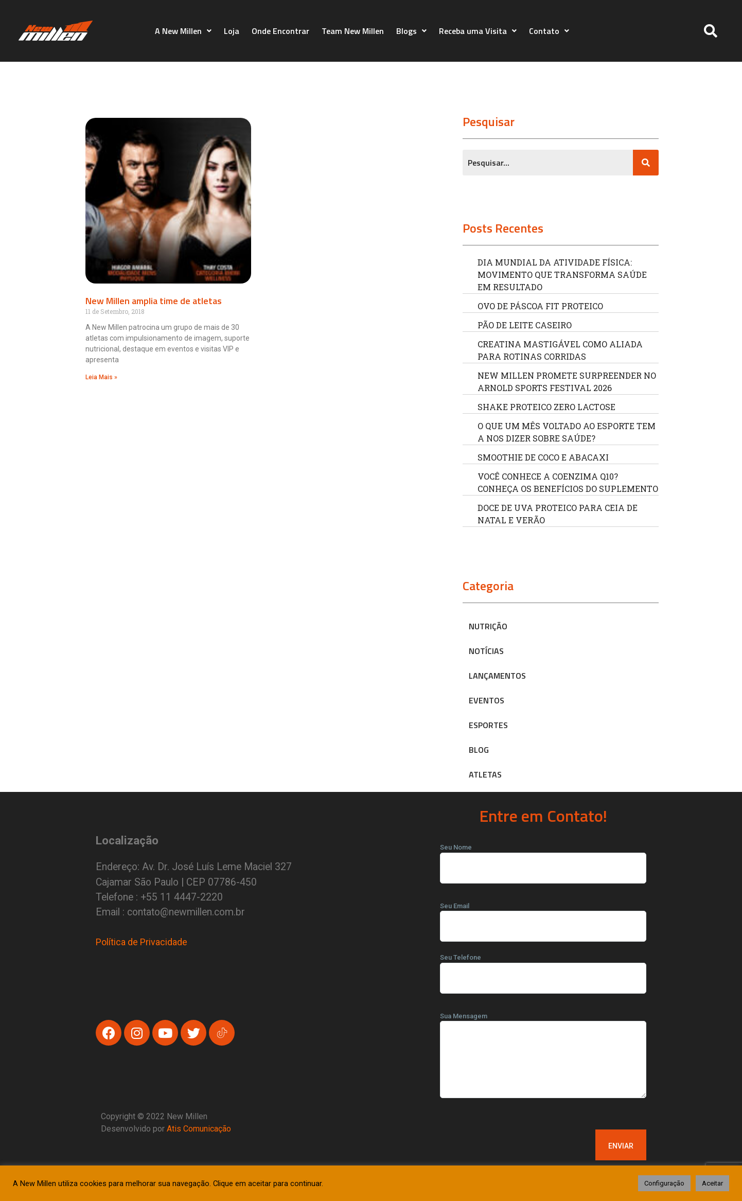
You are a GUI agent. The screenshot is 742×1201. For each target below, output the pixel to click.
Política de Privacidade (141, 942)
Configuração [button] (664, 1183)
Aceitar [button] (712, 1183)
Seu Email (543, 916)
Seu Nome (543, 857)
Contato (549, 31)
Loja (231, 31)
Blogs (411, 31)
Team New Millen (353, 31)
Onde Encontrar (280, 31)
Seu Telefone (543, 967)
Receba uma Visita (478, 31)
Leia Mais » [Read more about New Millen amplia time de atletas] (101, 377)
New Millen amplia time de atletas (153, 301)
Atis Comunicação (199, 1129)
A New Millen (183, 31)
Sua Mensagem (543, 1058)
